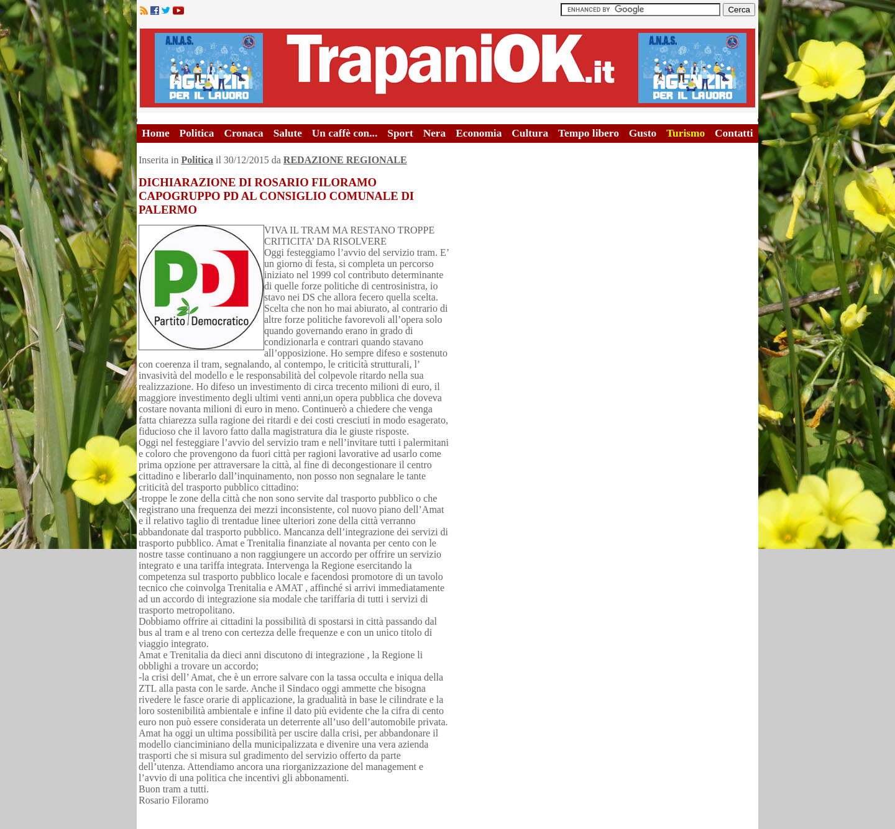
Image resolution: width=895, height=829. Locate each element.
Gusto (642, 133)
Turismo (685, 133)
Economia (479, 133)
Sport (400, 133)
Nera (434, 133)
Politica (197, 133)
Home (155, 133)
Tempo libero (588, 133)
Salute (287, 133)
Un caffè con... (344, 133)
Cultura (530, 133)
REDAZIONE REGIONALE (345, 160)
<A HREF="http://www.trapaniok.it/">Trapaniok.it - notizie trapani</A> (447, 68)
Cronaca (243, 133)
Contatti (734, 133)
